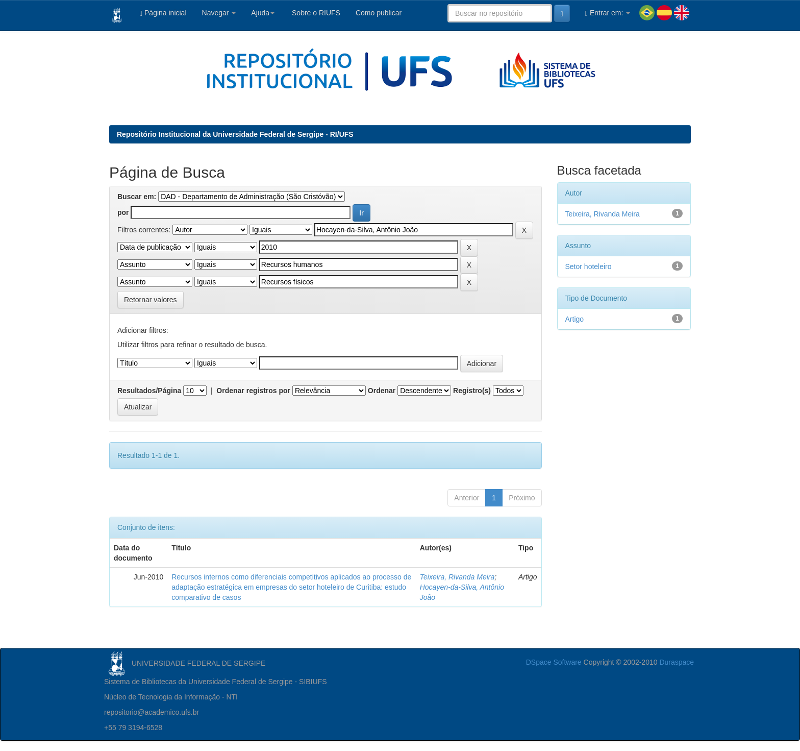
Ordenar (381, 390)
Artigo (574, 319)
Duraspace (676, 662)
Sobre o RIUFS (315, 13)
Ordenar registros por (253, 390)
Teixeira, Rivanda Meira (457, 577)
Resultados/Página (149, 390)
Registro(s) (472, 390)
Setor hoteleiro (588, 266)
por (123, 212)
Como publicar (379, 13)
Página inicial (163, 13)
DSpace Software (554, 662)
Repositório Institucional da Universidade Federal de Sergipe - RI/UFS (235, 134)
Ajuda (262, 13)
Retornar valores (150, 300)
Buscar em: (136, 196)
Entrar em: (607, 13)
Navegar (219, 13)
